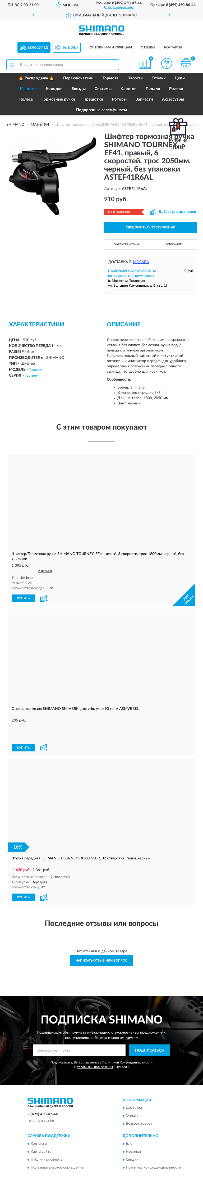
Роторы (119, 99)
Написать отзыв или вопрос (101, 942)
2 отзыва (45, 571)
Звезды (79, 89)
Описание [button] (173, 244)
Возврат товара (139, 1105)
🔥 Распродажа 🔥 (36, 78)
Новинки (133, 1133)
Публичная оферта (47, 1141)
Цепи (180, 78)
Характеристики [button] (127, 244)
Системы (103, 89)
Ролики (176, 89)
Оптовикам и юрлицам (111, 47)
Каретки (129, 89)
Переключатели (78, 78)
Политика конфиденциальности (153, 1149)
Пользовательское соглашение (57, 1149)
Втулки (159, 78)
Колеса (26, 99)
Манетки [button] (28, 89)
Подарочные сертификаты (101, 110)
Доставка (134, 1089)
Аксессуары (173, 99)
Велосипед (38, 47)
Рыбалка (70, 47)
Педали (153, 89)
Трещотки (93, 99)
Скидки (132, 1141)
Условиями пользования (95, 1048)
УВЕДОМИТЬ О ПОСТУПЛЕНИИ (150, 227)
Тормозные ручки (58, 99)
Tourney (35, 370)
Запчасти (144, 99)
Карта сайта (41, 1133)
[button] (118, 6)
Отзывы (148, 47)
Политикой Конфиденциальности (127, 1043)
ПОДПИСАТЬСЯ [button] (149, 1032)
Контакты (173, 47)
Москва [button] (141, 262)
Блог (130, 1125)
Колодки (54, 89)
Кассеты (135, 78)
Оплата (132, 1097)
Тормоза (110, 78)
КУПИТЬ (23, 597)
